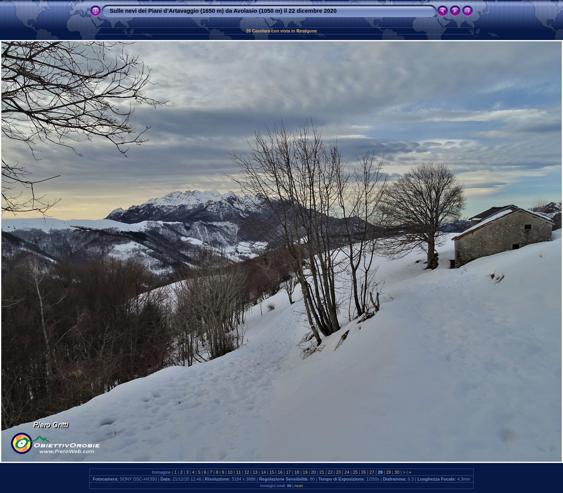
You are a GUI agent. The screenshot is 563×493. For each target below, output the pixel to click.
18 (296, 472)
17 (288, 472)
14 (263, 472)
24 (346, 472)
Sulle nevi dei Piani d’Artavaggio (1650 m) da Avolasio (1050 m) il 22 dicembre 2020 (223, 11)
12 (246, 472)
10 (230, 472)
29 (388, 472)
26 (363, 472)
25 (355, 472)
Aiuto (298, 485)
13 (255, 472)
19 (305, 472)
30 (396, 472)
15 (271, 472)
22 (330, 472)
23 (338, 472)
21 (322, 472)
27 (372, 472)
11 (238, 472)
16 (280, 472)
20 (313, 472)
